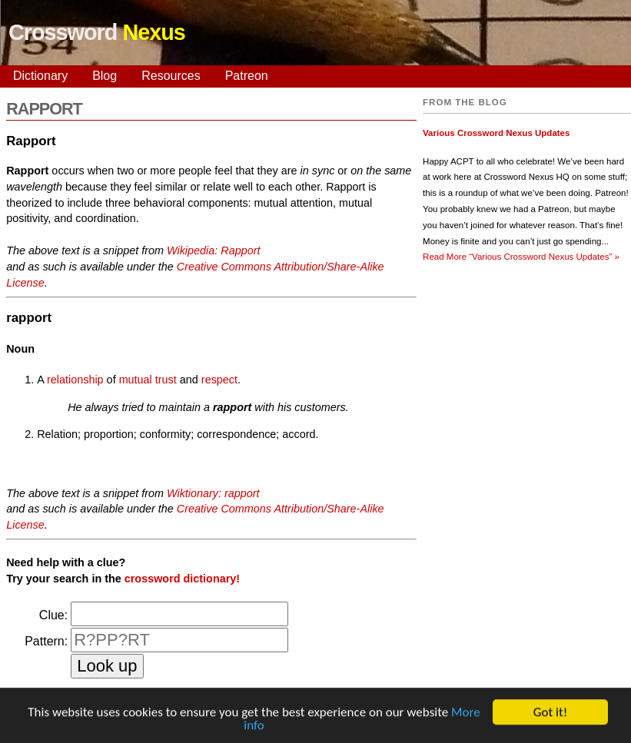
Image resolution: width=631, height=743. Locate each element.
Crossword (96, 32)
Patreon (246, 75)
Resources (170, 75)
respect (219, 379)
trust (166, 379)
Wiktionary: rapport (213, 493)
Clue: (53, 615)
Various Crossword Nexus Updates (496, 133)
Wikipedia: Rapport (213, 250)
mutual (135, 379)
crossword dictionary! (182, 578)
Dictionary (40, 75)
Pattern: (46, 641)
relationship (75, 379)
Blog (104, 75)
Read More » (521, 256)
